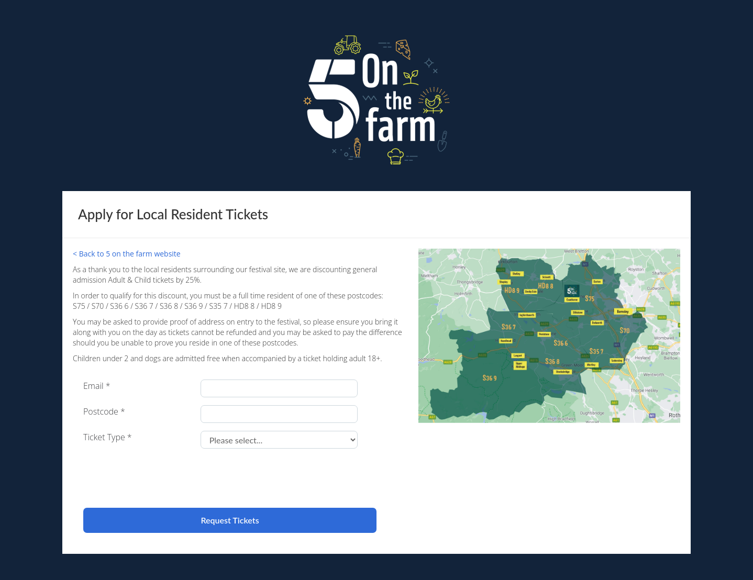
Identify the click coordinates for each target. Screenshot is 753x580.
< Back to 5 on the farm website (127, 254)
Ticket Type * (107, 437)
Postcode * (104, 411)
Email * (96, 386)
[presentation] (162, 476)
